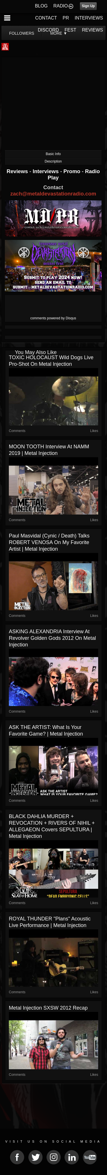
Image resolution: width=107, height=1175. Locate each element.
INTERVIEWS (89, 17)
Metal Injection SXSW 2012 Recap (48, 1008)
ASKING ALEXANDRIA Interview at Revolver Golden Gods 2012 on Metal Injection (52, 638)
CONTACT (46, 17)
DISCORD (48, 30)
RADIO (60, 5)
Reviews (18, 171)
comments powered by (53, 318)
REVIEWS (92, 30)
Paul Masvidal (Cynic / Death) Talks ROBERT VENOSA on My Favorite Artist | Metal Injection (49, 542)
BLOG (41, 5)
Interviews (46, 171)
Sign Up (88, 6)
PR (65, 17)
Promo (72, 171)
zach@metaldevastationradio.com (53, 194)
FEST (70, 30)
